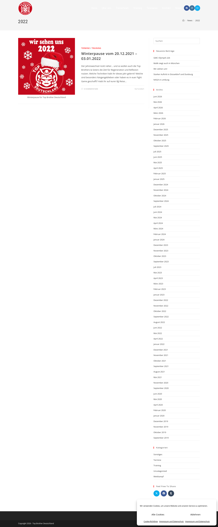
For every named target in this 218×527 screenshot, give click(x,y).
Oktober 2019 (160, 432)
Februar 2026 (160, 118)
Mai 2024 (158, 217)
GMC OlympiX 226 (162, 57)
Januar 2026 (159, 124)
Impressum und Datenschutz (171, 521)
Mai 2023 (158, 272)
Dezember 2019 (161, 421)
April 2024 (158, 223)
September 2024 (161, 201)
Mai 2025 (158, 162)
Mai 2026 (158, 102)
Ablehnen (195, 514)
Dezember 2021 (161, 349)
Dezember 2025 (161, 129)
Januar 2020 (159, 415)
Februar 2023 (160, 289)
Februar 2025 (160, 173)
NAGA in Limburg (161, 79)
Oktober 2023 (160, 256)
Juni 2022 (158, 327)
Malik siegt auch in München (167, 63)
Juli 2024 (157, 206)
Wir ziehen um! (160, 68)
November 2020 (161, 382)
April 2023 (158, 278)
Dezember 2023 (161, 245)
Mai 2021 (158, 377)
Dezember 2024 (161, 184)
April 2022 (158, 338)
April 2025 (158, 168)
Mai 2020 (158, 399)
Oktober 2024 (160, 195)
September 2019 (161, 437)
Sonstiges (158, 454)
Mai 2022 (158, 333)
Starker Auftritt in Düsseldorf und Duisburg (173, 74)
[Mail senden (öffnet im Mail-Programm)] (197, 8)
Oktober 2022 (160, 311)
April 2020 (158, 404)
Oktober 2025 (160, 140)
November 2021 (161, 355)
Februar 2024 (160, 234)
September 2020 (161, 388)
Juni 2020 (158, 393)
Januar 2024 (159, 239)
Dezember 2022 (161, 300)
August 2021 (159, 371)
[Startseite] (183, 20)
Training (96, 48)
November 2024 (161, 190)
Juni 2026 (158, 96)
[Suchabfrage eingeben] (177, 41)
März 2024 (158, 228)
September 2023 (161, 261)
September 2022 (161, 316)
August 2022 (159, 322)
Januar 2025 (159, 179)
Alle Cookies (158, 514)
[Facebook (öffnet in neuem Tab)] (186, 8)
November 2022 (161, 305)
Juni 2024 (158, 212)
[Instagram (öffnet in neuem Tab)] (192, 8)
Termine (85, 48)
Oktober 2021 (160, 360)
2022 (197, 20)
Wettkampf (159, 476)
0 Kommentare (91, 89)
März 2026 (158, 113)
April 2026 (158, 107)
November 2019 (161, 426)
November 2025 (161, 135)
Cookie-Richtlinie (151, 521)
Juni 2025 (158, 157)
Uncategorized (160, 471)
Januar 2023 (159, 294)
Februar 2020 (160, 410)
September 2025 (161, 146)
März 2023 (158, 283)
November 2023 (161, 250)
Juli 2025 (157, 151)
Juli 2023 (157, 267)
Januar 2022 (159, 344)
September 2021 (161, 366)
